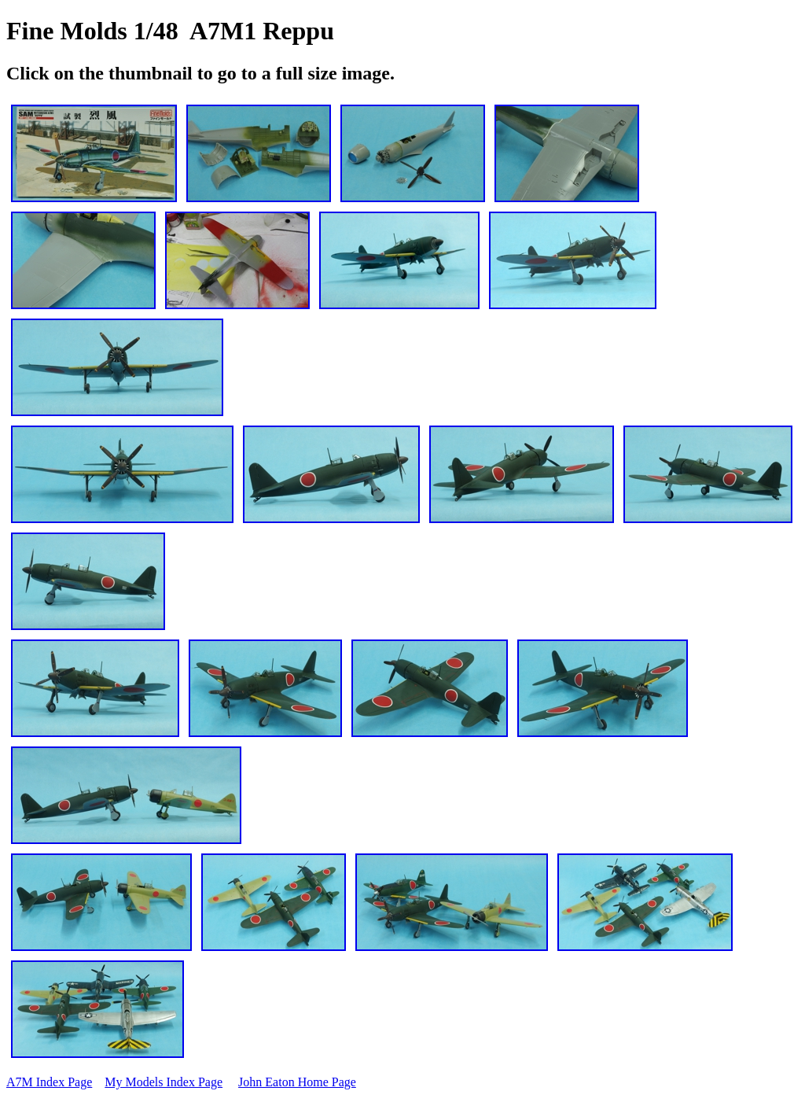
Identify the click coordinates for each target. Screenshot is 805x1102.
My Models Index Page (163, 1082)
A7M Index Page (49, 1082)
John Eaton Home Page (297, 1082)
